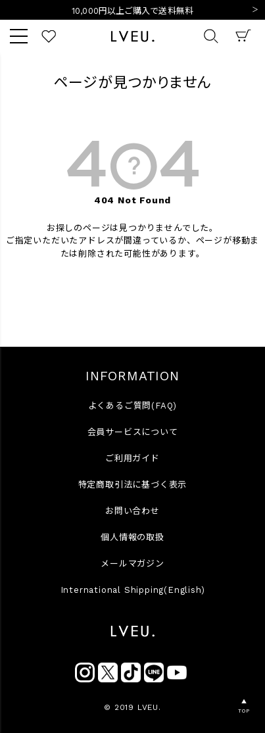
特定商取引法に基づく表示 (132, 485)
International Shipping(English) (132, 590)
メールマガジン (132, 564)
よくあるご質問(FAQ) (133, 406)
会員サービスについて (132, 432)
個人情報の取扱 (132, 537)
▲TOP (243, 706)
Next (255, 10)
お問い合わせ (132, 511)
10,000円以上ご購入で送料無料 (132, 11)
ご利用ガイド (132, 458)
